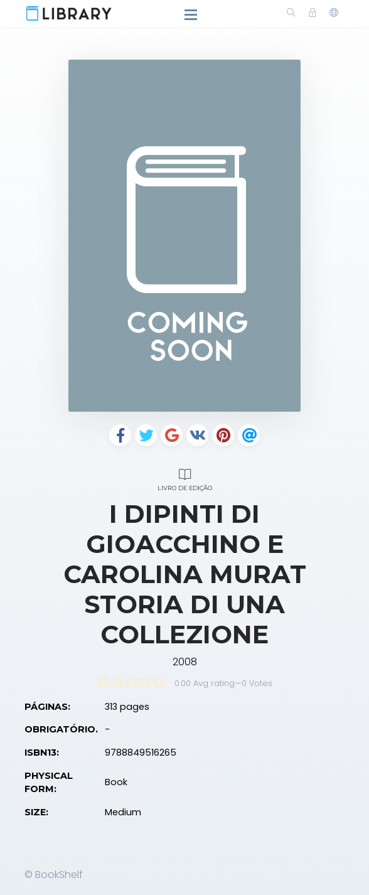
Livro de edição (184, 478)
